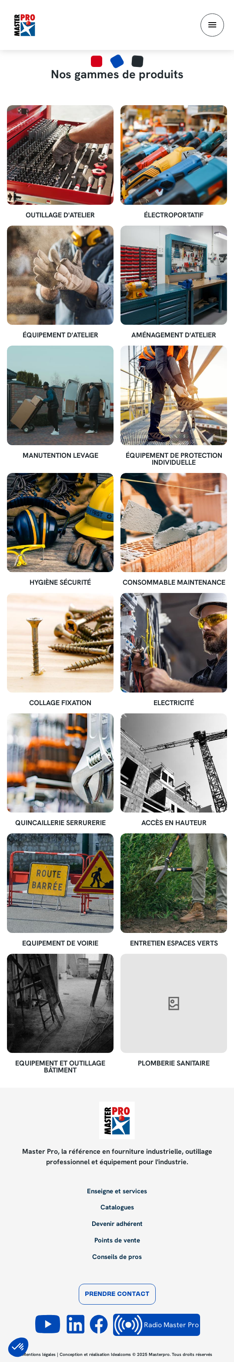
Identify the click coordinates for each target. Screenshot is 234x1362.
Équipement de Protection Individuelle (174, 459)
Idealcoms (121, 1354)
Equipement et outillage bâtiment (60, 1067)
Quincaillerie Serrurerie (60, 822)
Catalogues (117, 1207)
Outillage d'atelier (60, 215)
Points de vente (117, 1240)
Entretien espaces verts (174, 943)
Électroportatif (174, 215)
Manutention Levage (60, 455)
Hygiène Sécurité (60, 582)
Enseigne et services (117, 1191)
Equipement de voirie (60, 943)
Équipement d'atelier (60, 335)
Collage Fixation (60, 702)
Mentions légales (39, 1354)
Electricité (174, 702)
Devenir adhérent (117, 1224)
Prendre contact (117, 1294)
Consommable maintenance (174, 582)
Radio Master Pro (156, 1325)
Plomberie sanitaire (174, 1063)
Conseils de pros (117, 1257)
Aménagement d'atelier (173, 335)
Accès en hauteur (174, 822)
